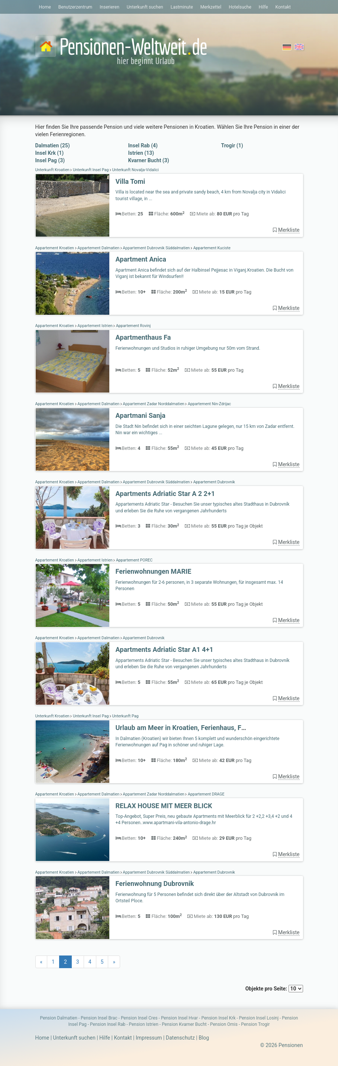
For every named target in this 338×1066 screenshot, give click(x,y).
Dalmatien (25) (52, 145)
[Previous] (41, 961)
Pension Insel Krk (218, 1018)
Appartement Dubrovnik (213, 482)
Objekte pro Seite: (274, 988)
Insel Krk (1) (49, 153)
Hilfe (263, 7)
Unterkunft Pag (125, 716)
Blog (204, 1038)
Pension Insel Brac (99, 1018)
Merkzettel (210, 7)
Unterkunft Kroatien (53, 169)
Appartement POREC (133, 560)
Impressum (149, 1038)
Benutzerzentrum (75, 7)
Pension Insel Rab (107, 1024)
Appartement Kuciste (211, 248)
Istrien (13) (141, 153)
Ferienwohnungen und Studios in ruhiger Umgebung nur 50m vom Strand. (188, 348)
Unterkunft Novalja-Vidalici (135, 169)
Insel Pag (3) (50, 160)
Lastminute (182, 7)
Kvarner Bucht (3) (148, 160)
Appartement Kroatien (55, 248)
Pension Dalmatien (58, 1018)
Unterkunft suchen (145, 7)
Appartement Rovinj (133, 325)
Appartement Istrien (95, 325)
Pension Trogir (255, 1024)
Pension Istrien (143, 1024)
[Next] (114, 961)
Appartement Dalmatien (98, 248)
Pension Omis (224, 1024)
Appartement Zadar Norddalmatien (154, 403)
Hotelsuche (240, 7)
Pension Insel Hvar (179, 1018)
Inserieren (109, 7)
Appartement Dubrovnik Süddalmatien (156, 248)
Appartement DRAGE (205, 794)
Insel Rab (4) (143, 145)
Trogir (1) (232, 145)
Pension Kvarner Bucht (184, 1024)
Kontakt (283, 7)
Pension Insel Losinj (259, 1018)
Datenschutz (180, 1038)
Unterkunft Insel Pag (90, 169)
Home (45, 7)
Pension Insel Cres (139, 1018)
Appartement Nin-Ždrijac (209, 403)
